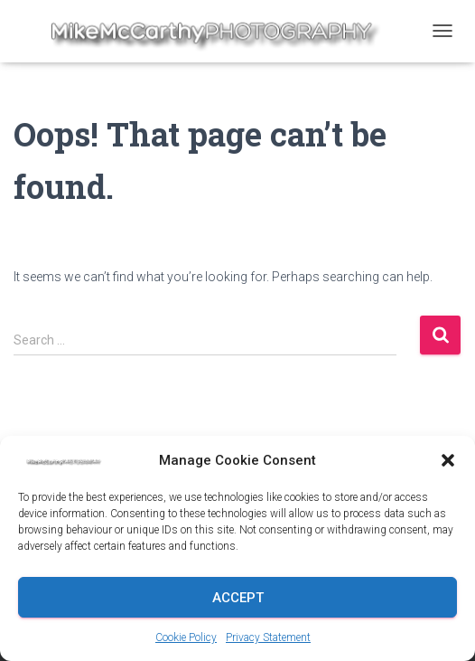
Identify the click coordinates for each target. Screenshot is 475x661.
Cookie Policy (186, 637)
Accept (238, 598)
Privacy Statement (268, 637)
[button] (448, 460)
